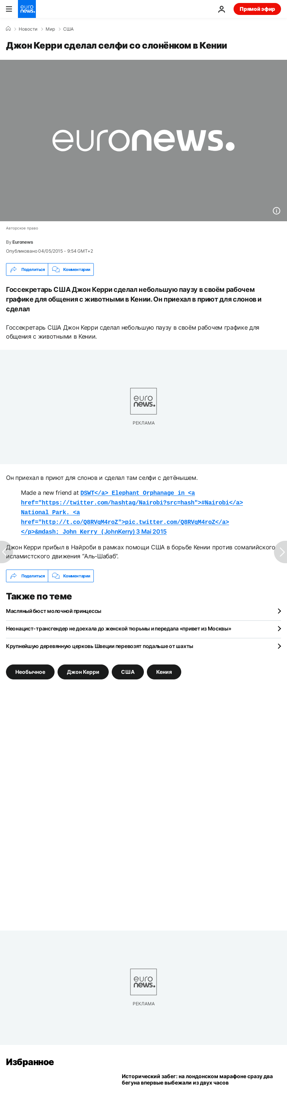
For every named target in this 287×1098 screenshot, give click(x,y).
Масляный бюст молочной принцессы (53, 607)
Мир (50, 29)
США (68, 29)
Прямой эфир (257, 9)
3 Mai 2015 (151, 528)
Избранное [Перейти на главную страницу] (30, 1058)
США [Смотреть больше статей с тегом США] (128, 668)
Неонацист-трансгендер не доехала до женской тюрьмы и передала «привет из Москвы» (118, 625)
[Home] (8, 28)
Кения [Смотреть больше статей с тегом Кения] (164, 668)
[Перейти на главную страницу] (27, 9)
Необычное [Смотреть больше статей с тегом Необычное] (30, 668)
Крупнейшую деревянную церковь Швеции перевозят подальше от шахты (99, 642)
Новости (28, 29)
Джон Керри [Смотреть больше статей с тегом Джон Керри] (83, 668)
